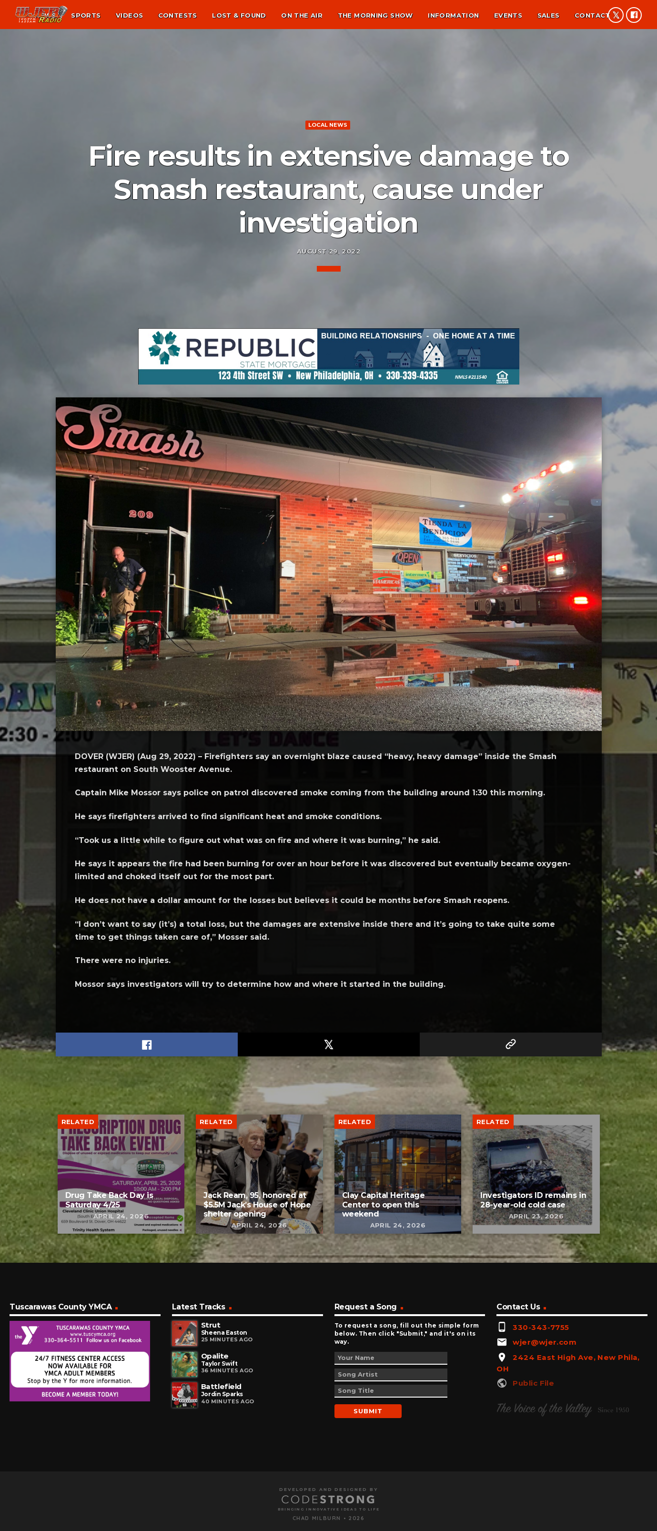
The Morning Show (375, 15)
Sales (548, 15)
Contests (177, 15)
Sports (86, 15)
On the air (302, 15)
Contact (592, 15)
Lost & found (239, 15)
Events (508, 15)
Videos (129, 15)
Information (453, 15)
